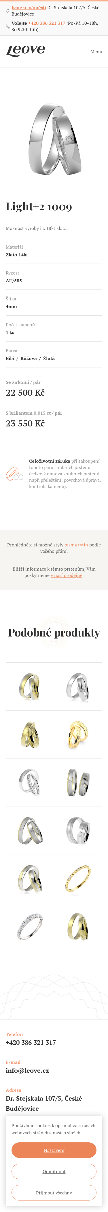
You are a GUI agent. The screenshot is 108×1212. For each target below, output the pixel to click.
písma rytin (76, 545)
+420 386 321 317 (46, 23)
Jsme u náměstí (29, 7)
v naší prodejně (66, 575)
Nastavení (54, 1150)
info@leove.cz (27, 1070)
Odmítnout (54, 1171)
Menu (96, 51)
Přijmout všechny (54, 1193)
